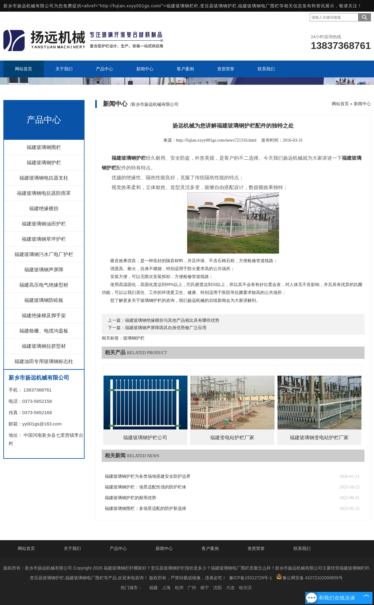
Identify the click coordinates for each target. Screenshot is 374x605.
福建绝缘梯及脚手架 (44, 315)
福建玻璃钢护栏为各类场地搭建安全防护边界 (148, 476)
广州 (191, 587)
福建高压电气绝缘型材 (43, 285)
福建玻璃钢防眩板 (43, 300)
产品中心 (118, 548)
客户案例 (210, 548)
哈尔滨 (245, 587)
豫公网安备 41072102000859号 (309, 577)
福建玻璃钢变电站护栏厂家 (319, 437)
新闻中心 (362, 103)
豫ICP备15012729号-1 (250, 577)
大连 (230, 587)
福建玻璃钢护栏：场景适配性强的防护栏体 (145, 487)
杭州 (179, 587)
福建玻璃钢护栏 (44, 162)
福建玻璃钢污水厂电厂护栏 (43, 254)
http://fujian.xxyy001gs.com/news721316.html (216, 140)
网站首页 (340, 103)
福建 (153, 587)
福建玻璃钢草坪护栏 (44, 239)
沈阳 (217, 587)
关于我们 (72, 548)
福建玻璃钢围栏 (44, 147)
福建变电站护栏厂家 (232, 437)
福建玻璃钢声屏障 (43, 269)
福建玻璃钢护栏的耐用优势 (130, 498)
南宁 (204, 587)
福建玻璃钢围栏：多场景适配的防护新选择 (145, 508)
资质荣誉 (256, 548)
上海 (166, 587)
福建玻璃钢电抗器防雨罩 (44, 193)
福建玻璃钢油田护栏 (44, 223)
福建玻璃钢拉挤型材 (44, 346)
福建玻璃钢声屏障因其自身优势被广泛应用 (165, 327)
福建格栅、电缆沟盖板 (43, 330)
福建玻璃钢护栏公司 (145, 437)
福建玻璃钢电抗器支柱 (43, 177)
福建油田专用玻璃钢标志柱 (43, 361)
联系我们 (302, 548)
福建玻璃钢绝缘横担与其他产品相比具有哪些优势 (172, 320)
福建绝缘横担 (44, 208)
